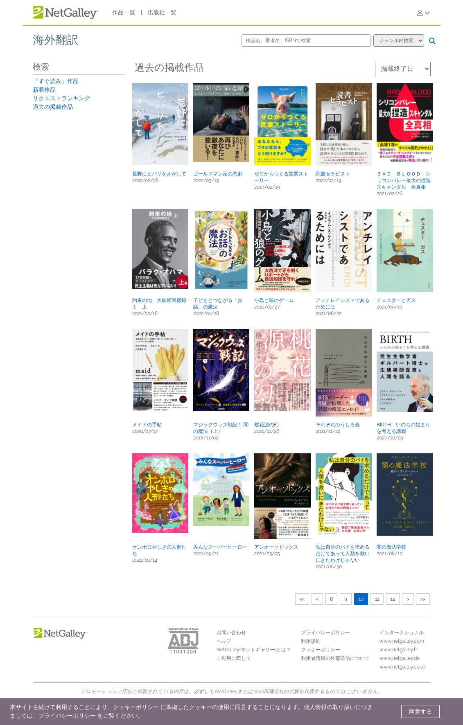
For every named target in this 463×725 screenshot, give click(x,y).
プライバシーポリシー (325, 632)
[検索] (432, 40)
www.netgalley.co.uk (402, 667)
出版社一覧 (162, 12)
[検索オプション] (398, 40)
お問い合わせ (231, 632)
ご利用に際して (234, 658)
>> (422, 599)
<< (302, 599)
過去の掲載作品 (53, 107)
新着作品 (44, 89)
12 (393, 599)
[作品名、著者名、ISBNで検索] (306, 40)
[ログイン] (424, 12)
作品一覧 (123, 12)
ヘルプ (224, 641)
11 (377, 599)
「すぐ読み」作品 (56, 81)
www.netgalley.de (399, 658)
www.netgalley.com (401, 641)
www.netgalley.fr (398, 650)
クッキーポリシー (320, 650)
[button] (160, 124)
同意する (420, 711)
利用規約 (311, 641)
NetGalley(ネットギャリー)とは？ (254, 650)
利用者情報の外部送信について (335, 658)
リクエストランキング (61, 98)
